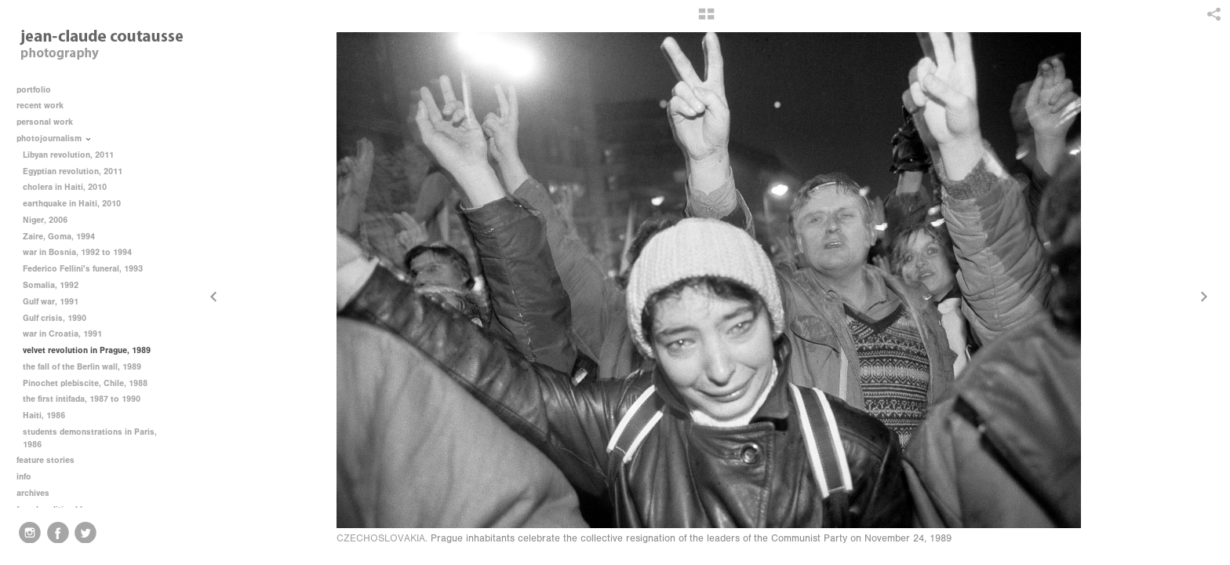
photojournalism (54, 138)
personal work (50, 122)
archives (38, 493)
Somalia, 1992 (50, 285)
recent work (45, 105)
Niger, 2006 (45, 220)
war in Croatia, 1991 (62, 334)
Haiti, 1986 (44, 415)
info (29, 477)
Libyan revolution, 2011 (68, 155)
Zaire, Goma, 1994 (59, 236)
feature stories (51, 460)
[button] (706, 19)
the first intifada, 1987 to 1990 (81, 399)
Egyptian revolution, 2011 (72, 171)
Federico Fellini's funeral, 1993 (83, 269)
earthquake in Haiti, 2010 (72, 204)
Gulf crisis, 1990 (54, 318)
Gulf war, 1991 (50, 302)
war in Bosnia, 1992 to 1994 (77, 252)
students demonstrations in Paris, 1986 (90, 438)
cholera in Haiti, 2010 (65, 187)
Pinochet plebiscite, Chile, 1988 (85, 383)
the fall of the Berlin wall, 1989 (82, 367)
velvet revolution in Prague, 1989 (87, 350)
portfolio (33, 90)
